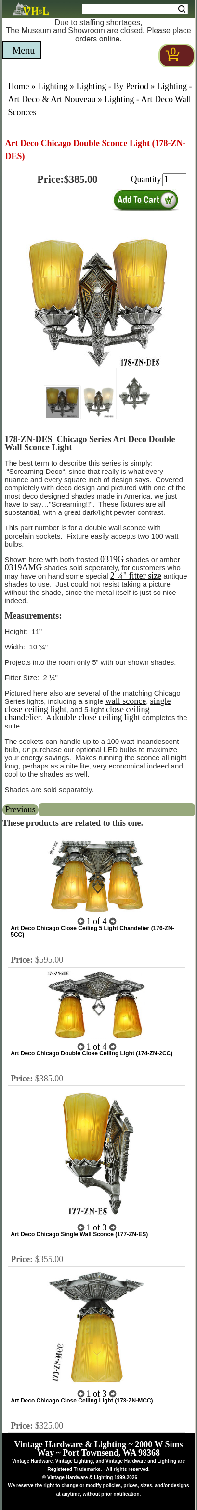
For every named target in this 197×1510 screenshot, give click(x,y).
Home (18, 86)
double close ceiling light (96, 717)
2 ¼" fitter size (135, 575)
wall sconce (125, 701)
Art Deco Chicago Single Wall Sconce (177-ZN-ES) (79, 1234)
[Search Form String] (135, 9)
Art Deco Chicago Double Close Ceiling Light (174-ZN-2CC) (91, 1053)
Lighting (53, 86)
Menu (24, 50)
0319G (112, 559)
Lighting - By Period (113, 86)
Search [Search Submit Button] (182, 9)
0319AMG (23, 567)
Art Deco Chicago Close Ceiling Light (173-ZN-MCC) (82, 1400)
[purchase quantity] (174, 179)
